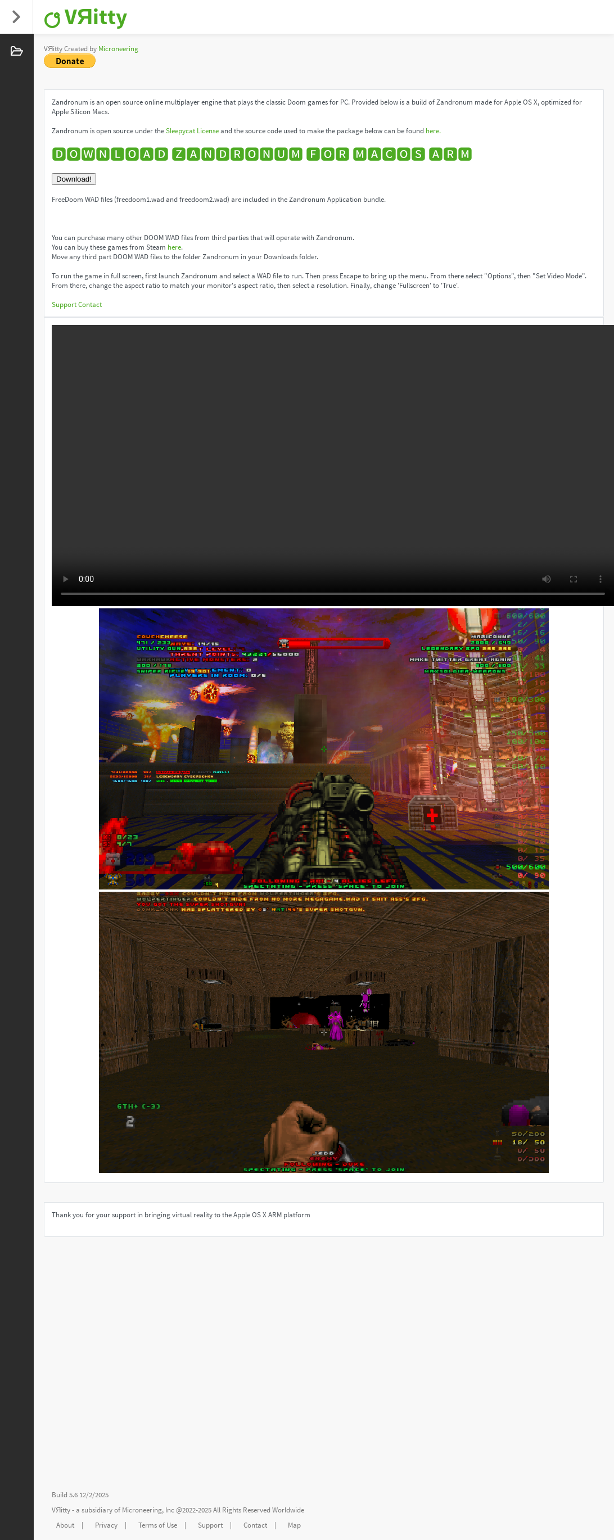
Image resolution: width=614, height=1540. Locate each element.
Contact (90, 304)
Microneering (118, 48)
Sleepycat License (192, 131)
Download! (74, 179)
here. (433, 131)
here (174, 247)
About (65, 1525)
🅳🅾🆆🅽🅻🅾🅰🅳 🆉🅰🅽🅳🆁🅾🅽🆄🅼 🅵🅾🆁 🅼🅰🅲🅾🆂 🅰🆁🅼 (262, 154)
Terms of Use (157, 1525)
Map (294, 1525)
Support (64, 304)
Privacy (106, 1525)
